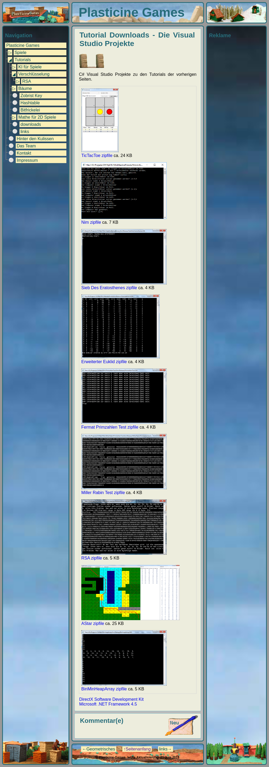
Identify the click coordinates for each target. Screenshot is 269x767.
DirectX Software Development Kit (111, 699)
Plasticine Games (22, 45)
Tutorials (23, 59)
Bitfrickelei (30, 110)
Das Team (26, 146)
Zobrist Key (31, 95)
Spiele (20, 52)
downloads (31, 124)
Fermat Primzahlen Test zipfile (124, 424)
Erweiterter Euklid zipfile (120, 359)
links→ (165, 749)
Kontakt (24, 153)
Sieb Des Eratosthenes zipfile (124, 285)
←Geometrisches (98, 749)
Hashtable (30, 103)
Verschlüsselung (34, 74)
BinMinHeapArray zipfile (124, 686)
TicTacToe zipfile (100, 153)
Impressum (27, 160)
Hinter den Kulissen (35, 138)
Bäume (25, 88)
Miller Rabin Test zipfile (124, 490)
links (25, 131)
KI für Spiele (30, 67)
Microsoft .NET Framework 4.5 (108, 704)
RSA (26, 81)
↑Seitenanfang (137, 749)
